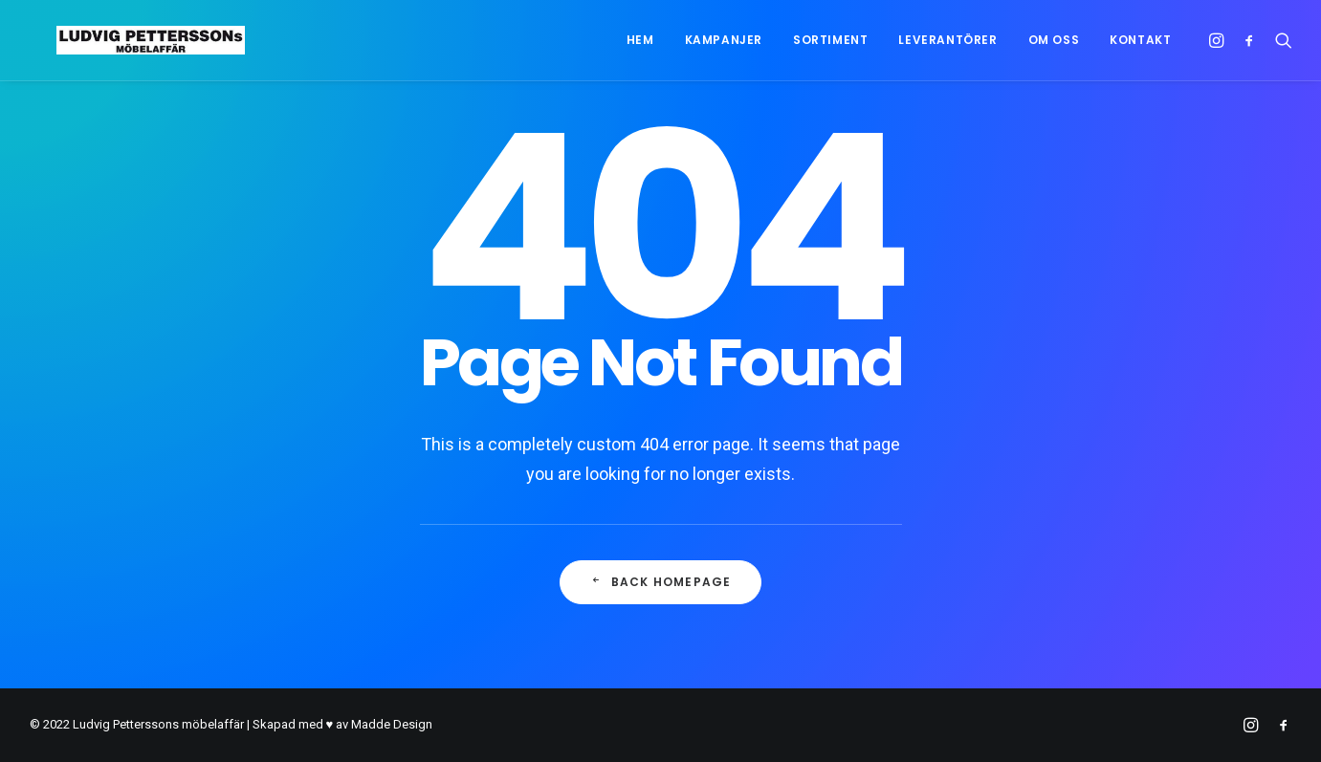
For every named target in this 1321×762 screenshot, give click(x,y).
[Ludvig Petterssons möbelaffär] (124, 40)
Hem (640, 40)
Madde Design (391, 724)
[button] (1219, 40)
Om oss (1054, 40)
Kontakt (1140, 40)
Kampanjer (723, 40)
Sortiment (830, 40)
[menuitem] (640, 40)
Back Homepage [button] (661, 582)
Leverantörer (947, 40)
